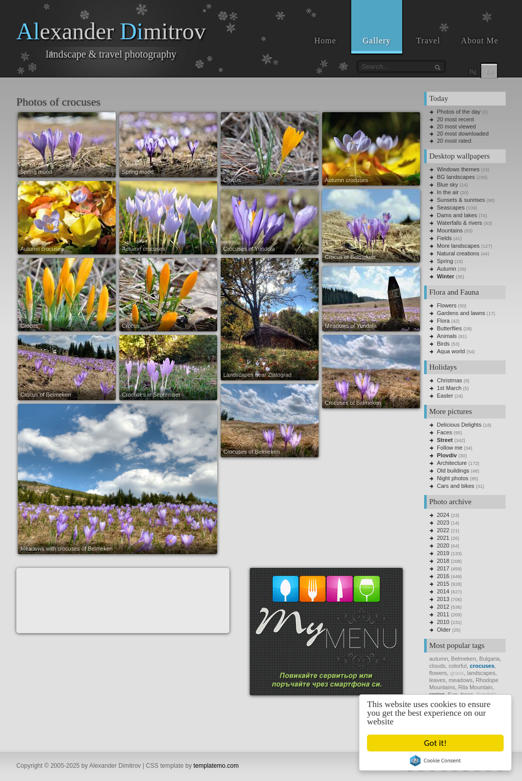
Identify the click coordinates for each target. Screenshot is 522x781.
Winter (445, 276)
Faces (444, 432)
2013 (443, 599)
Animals (447, 336)
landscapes (481, 673)
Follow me (449, 448)
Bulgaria (489, 659)
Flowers (447, 305)
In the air (448, 192)
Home (325, 40)
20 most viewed (456, 126)
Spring (445, 261)
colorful (457, 666)
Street (445, 440)
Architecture (452, 463)
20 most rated (454, 141)
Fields (444, 238)
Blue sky (447, 184)
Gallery (377, 40)
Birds (443, 344)
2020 (443, 545)
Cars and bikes (455, 486)
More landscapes (458, 246)
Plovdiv (447, 455)
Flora (443, 321)
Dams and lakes (457, 215)
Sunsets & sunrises (461, 200)
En (489, 71)
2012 (443, 607)
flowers (438, 673)
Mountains (450, 230)
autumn (438, 659)
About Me (479, 40)
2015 (443, 584)
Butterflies (449, 328)
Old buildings (453, 470)
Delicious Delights (459, 425)
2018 (443, 561)
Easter (445, 396)
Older (444, 630)
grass (457, 673)
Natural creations (458, 253)
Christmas (449, 380)
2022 (443, 530)
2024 (443, 515)
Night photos (452, 478)
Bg (472, 71)
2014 (443, 591)
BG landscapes (456, 177)
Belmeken (463, 659)
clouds (437, 666)
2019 (443, 553)
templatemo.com (216, 765)
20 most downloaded (463, 134)
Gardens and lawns (461, 313)
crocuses (482, 666)
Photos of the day (459, 112)
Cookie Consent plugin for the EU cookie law (435, 760)
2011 (443, 614)
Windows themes (458, 169)
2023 (443, 522)
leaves (437, 680)
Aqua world (451, 351)
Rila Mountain (475, 687)
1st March (449, 388)
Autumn (446, 269)
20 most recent (455, 119)
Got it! (435, 743)
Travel (428, 40)
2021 (443, 538)
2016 (443, 576)
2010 (443, 622)
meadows (461, 680)
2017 (443, 568)
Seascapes (450, 207)
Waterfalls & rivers (459, 223)
